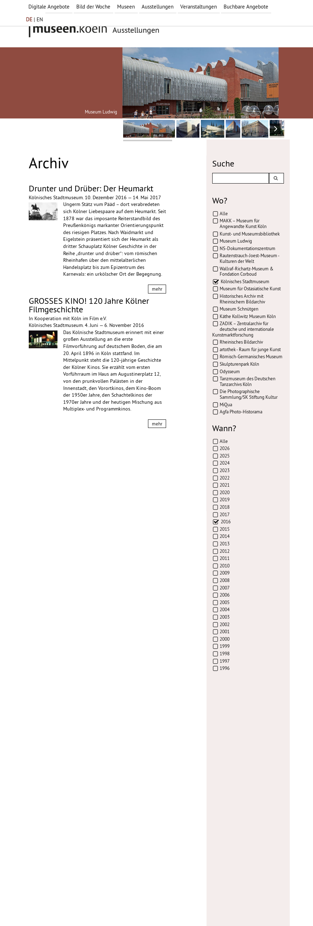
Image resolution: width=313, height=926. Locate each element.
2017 (225, 514)
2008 (225, 580)
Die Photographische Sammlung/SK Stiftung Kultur (249, 394)
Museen (126, 6)
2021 (225, 485)
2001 (225, 631)
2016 (226, 521)
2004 (225, 609)
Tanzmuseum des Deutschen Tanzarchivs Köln (247, 381)
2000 (225, 639)
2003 (225, 617)
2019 (225, 499)
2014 (225, 536)
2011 (225, 558)
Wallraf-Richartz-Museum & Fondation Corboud (247, 271)
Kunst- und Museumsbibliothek (250, 234)
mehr (157, 289)
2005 (225, 602)
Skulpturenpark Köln (239, 364)
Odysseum (230, 371)
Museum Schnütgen (239, 309)
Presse (125, 907)
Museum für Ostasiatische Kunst (250, 288)
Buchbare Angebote (246, 6)
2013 (225, 543)
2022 (225, 478)
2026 (225, 448)
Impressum (46, 907)
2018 (225, 507)
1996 (225, 668)
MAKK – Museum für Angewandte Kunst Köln (243, 223)
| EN (34, 19)
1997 (225, 661)
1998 (225, 653)
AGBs (104, 907)
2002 (225, 624)
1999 (225, 646)
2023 (225, 470)
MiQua (226, 404)
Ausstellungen (158, 6)
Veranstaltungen (198, 6)
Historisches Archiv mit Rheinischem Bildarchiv (242, 299)
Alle (224, 213)
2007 (225, 588)
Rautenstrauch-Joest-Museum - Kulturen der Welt (249, 258)
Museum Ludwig (236, 241)
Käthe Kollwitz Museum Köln (248, 316)
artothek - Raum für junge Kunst (250, 349)
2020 (225, 492)
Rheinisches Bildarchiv (241, 342)
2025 (225, 456)
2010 (225, 565)
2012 (225, 551)
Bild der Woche (93, 6)
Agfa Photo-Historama (241, 411)
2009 (225, 573)
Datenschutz (78, 907)
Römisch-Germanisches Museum (251, 356)
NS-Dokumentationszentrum (247, 248)
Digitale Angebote (49, 6)
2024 (225, 463)
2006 (225, 595)
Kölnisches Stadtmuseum (245, 281)
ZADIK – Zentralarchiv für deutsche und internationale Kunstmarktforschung (243, 329)
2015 (225, 529)
